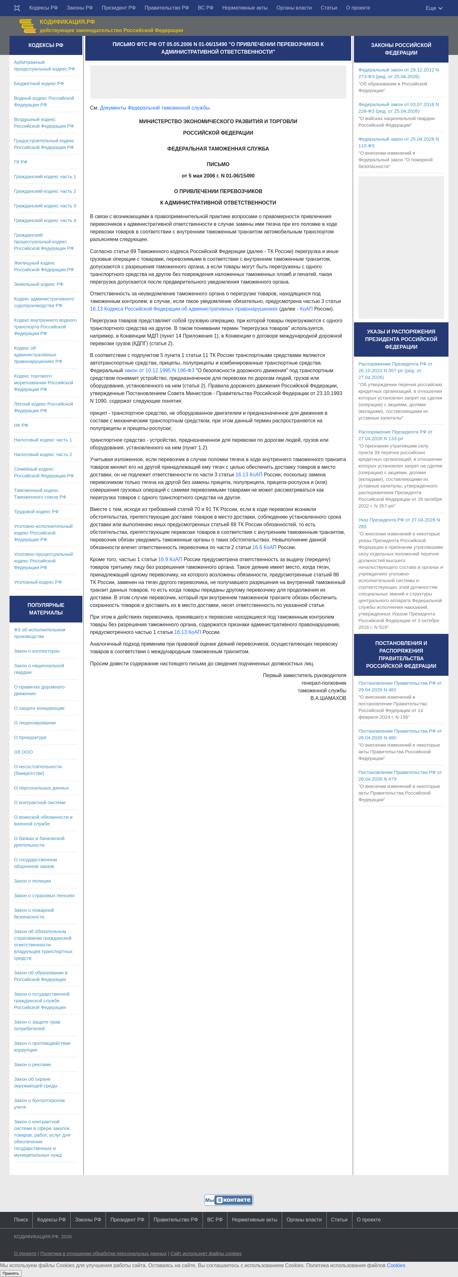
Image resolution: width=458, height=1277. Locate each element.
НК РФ (21, 425)
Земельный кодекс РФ (38, 284)
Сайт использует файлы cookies (206, 1253)
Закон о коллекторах (37, 651)
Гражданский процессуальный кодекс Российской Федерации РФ (44, 241)
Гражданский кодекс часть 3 (45, 205)
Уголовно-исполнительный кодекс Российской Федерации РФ (43, 532)
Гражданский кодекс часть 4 (45, 220)
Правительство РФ (167, 7)
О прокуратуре (30, 737)
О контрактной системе (40, 802)
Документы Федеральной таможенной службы (155, 108)
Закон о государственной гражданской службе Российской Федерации (42, 1000)
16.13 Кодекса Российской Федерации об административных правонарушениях (184, 309)
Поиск (21, 1219)
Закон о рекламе (32, 1064)
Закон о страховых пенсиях (44, 895)
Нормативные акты (244, 7)
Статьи (329, 7)
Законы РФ (80, 7)
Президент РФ (119, 7)
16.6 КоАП (264, 547)
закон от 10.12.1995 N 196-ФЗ (159, 370)
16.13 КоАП (249, 474)
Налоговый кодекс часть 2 (43, 454)
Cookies (396, 1265)
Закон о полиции (32, 881)
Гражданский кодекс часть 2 (45, 191)
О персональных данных (41, 787)
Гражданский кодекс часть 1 (45, 176)
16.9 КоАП (170, 559)
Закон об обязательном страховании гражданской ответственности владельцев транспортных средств (43, 945)
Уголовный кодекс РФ (38, 582)
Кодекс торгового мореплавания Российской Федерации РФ (43, 382)
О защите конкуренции (39, 708)
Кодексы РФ (43, 7)
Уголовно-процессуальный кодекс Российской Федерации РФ (43, 560)
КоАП (306, 309)
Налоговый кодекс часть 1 (43, 439)
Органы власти (294, 7)
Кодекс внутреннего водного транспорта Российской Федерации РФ (45, 326)
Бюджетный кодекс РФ (39, 83)
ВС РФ (205, 7)
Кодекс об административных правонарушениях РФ (38, 354)
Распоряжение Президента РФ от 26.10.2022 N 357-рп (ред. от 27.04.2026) (395, 370)
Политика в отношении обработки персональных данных (103, 1253)
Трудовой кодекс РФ (36, 511)
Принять (11, 1273)
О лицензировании (35, 722)
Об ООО (23, 752)
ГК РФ (20, 162)
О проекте (358, 7)
